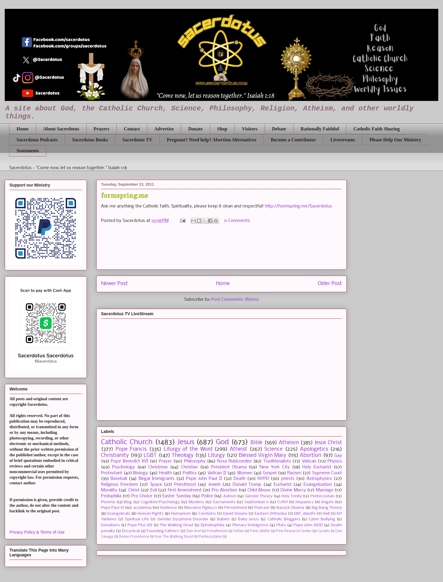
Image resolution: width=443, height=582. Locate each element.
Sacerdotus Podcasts (37, 139)
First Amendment (185, 490)
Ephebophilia (212, 525)
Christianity (115, 455)
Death (239, 478)
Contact (132, 128)
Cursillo (323, 531)
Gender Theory (259, 496)
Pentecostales (210, 537)
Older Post (330, 284)
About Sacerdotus (61, 128)
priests (287, 478)
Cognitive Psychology (160, 502)
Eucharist (282, 484)
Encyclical (131, 531)
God (222, 442)
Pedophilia (111, 496)
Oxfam (238, 531)
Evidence (168, 508)
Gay (338, 455)
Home (23, 128)
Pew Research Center (294, 531)
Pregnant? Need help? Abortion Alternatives (211, 139)
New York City (275, 467)
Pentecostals (322, 496)
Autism (229, 496)
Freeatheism (217, 531)
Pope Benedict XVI (129, 461)
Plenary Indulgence (250, 525)
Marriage (324, 490)
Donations (110, 525)
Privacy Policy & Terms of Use (36, 532)
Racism (294, 473)
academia (142, 508)
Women (244, 473)
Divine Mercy (293, 490)
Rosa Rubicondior (234, 461)
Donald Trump (247, 484)
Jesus (185, 442)
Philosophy (195, 461)
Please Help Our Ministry (395, 139)
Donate (195, 128)
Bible (256, 443)
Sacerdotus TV (137, 139)
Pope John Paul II (204, 478)
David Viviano (235, 513)
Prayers (101, 128)
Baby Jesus (248, 519)
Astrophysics (319, 478)
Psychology (123, 467)
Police (207, 496)
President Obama (229, 467)
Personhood (235, 508)
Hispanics (304, 502)
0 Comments (237, 220)
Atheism (289, 443)
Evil (153, 490)
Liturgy (216, 455)
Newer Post (114, 284)
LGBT (150, 455)
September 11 (256, 502)
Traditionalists (277, 461)
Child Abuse (259, 490)
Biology (140, 473)
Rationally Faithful (320, 128)
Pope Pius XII (140, 525)
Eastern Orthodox (271, 513)
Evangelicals (119, 513)
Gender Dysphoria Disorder (183, 519)
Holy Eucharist (316, 467)
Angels (327, 502)
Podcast (261, 508)
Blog (128, 502)
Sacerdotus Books (90, 139)
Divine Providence (134, 537)
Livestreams (342, 139)
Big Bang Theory (327, 508)
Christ (133, 490)
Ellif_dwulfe (305, 513)
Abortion (310, 455)
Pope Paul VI (112, 508)
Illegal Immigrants (157, 478)
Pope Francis (131, 449)
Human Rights (151, 513)
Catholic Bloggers (284, 519)
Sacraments (224, 502)
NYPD (263, 478)
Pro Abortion (224, 490)
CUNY (282, 502)
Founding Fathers (163, 531)
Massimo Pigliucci (200, 508)
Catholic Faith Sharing (377, 128)
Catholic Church (127, 442)
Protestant (111, 473)
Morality (109, 490)
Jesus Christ (328, 443)
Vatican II (217, 473)
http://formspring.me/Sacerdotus (298, 206)
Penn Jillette (260, 531)
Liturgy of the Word (188, 449)
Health (165, 473)
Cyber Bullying (322, 519)
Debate (279, 128)
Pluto (281, 525)
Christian (189, 467)
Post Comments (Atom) (235, 299)
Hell (326, 513)
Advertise (164, 128)
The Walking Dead (176, 525)
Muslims (196, 502)
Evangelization (318, 484)
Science (273, 449)
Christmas (158, 467)
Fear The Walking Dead (173, 537)
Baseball (119, 478)
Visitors (250, 128)
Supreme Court (327, 473)
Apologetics (314, 449)
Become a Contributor (293, 139)
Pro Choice (141, 496)
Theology (182, 455)
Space (156, 484)
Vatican (309, 461)
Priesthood (185, 484)
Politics (190, 473)
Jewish (214, 484)
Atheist (238, 449)
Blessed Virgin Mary (262, 455)
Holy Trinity (291, 496)
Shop (222, 128)
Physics (335, 461)
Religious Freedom (119, 484)
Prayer (165, 461)
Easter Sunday (176, 496)
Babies (223, 519)
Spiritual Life (137, 519)
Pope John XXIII (308, 525)
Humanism (181, 513)
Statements (28, 150)
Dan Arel (193, 531)
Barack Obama (290, 508)
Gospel (269, 473)
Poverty (108, 502)
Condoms (207, 513)
